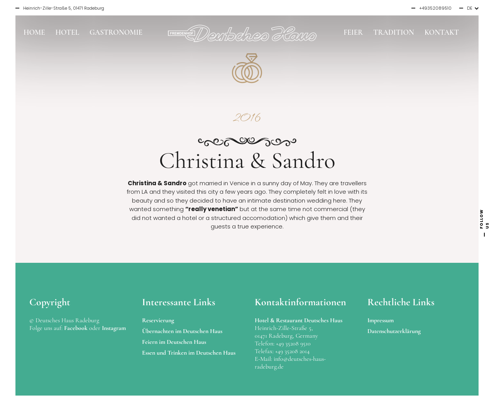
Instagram (114, 328)
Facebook (76, 328)
